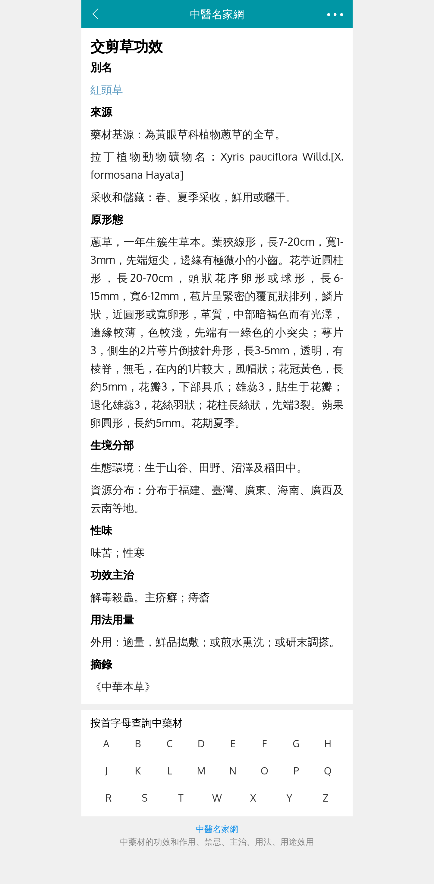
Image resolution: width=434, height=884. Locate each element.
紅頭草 (106, 89)
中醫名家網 (217, 14)
